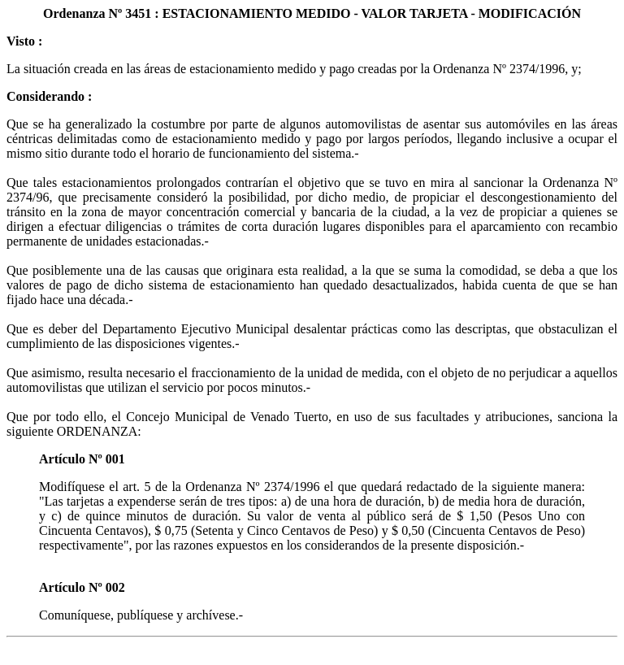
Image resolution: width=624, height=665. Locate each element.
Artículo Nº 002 (82, 587)
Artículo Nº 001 (82, 459)
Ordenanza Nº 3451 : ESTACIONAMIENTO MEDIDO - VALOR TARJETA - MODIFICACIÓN (312, 13)
